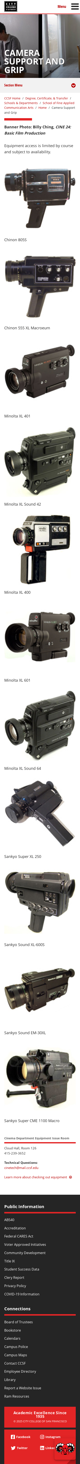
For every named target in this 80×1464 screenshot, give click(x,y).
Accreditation (15, 1228)
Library (10, 1379)
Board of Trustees (18, 1322)
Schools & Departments (21, 103)
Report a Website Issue (22, 1388)
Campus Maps (15, 1355)
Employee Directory (20, 1371)
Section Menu (40, 88)
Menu (62, 6)
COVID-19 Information (21, 1294)
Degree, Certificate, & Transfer (46, 98)
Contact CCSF (15, 1363)
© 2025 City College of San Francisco (40, 1421)
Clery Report (14, 1277)
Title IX (9, 1261)
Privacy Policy (15, 1285)
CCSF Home (12, 98)
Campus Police (16, 1346)
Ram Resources (16, 1396)
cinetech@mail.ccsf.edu (21, 1168)
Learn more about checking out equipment (35, 1177)
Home (42, 108)
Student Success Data (21, 1269)
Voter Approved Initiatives (25, 1244)
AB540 (9, 1219)
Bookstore (12, 1330)
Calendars (12, 1338)
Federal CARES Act (18, 1236)
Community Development (25, 1252)
